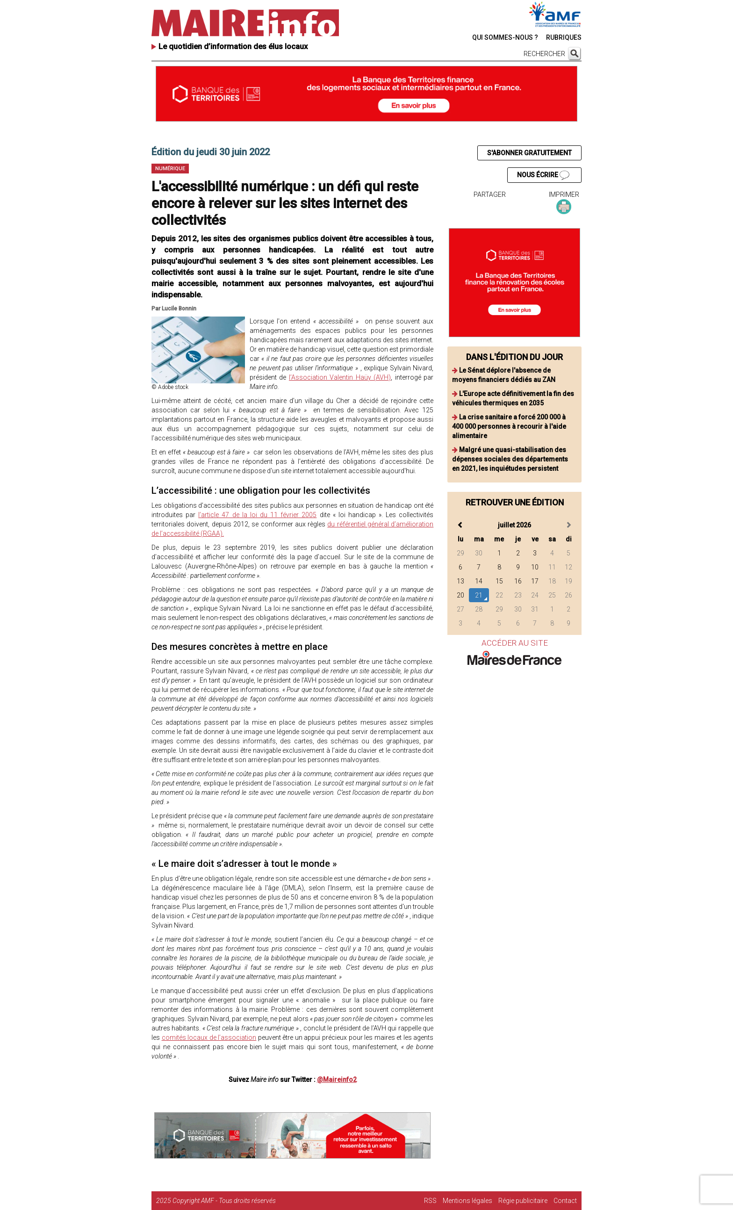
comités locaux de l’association (209, 1037)
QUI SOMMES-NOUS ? (505, 37)
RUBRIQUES (564, 37)
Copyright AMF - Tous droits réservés (224, 1200)
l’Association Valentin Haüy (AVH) (340, 377)
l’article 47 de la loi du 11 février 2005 (257, 515)
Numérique (170, 169)
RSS (430, 1200)
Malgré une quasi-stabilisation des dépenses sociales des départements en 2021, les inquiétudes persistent (510, 459)
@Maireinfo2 (337, 1079)
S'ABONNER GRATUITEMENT (529, 153)
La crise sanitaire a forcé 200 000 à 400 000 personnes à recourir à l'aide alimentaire (509, 426)
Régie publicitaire (522, 1200)
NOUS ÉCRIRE (543, 175)
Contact (565, 1200)
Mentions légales (467, 1200)
